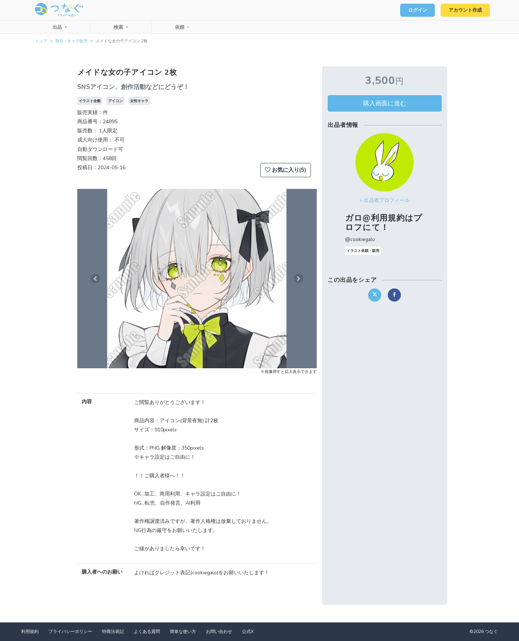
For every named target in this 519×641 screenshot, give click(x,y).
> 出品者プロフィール (384, 200)
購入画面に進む (384, 103)
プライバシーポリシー (70, 631)
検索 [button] (119, 27)
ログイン (415, 10)
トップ (41, 41)
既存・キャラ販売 (71, 41)
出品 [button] (57, 27)
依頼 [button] (180, 27)
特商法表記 (113, 631)
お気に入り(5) (285, 170)
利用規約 (30, 631)
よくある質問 (147, 631)
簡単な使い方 (183, 631)
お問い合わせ (219, 631)
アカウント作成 (464, 10)
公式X (248, 631)
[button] (95, 278)
